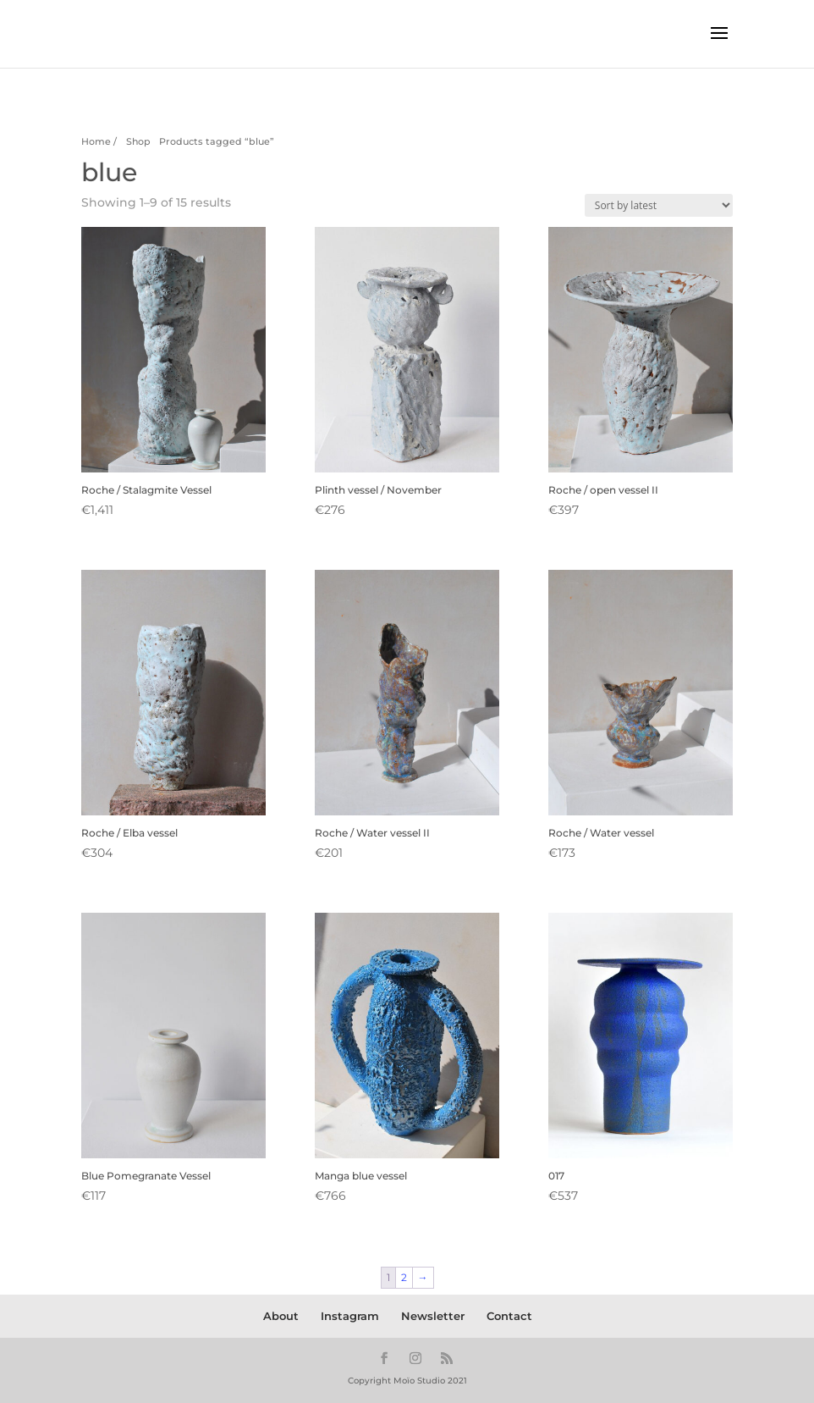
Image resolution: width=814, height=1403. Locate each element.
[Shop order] (659, 205)
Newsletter (433, 1316)
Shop (138, 141)
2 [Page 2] (404, 1277)
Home (96, 141)
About (281, 1316)
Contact (509, 1316)
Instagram (350, 1316)
